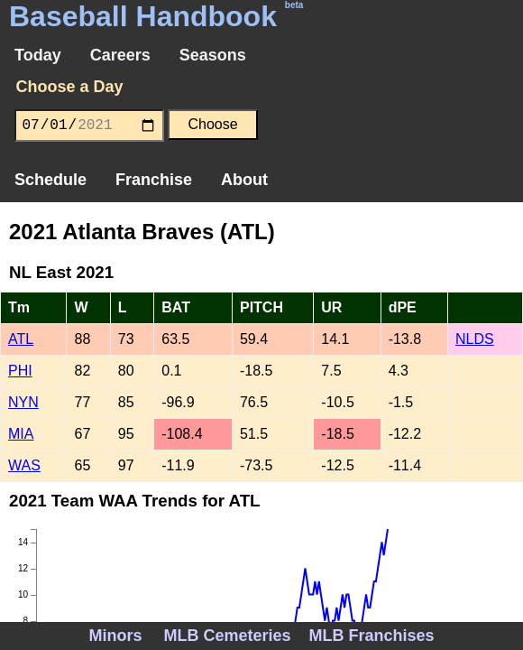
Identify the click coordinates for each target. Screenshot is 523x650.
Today (37, 55)
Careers (120, 55)
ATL (20, 339)
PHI (20, 370)
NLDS (474, 339)
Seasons (212, 55)
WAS (24, 465)
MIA (20, 433)
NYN (23, 402)
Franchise (153, 180)
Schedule (50, 180)
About (244, 180)
